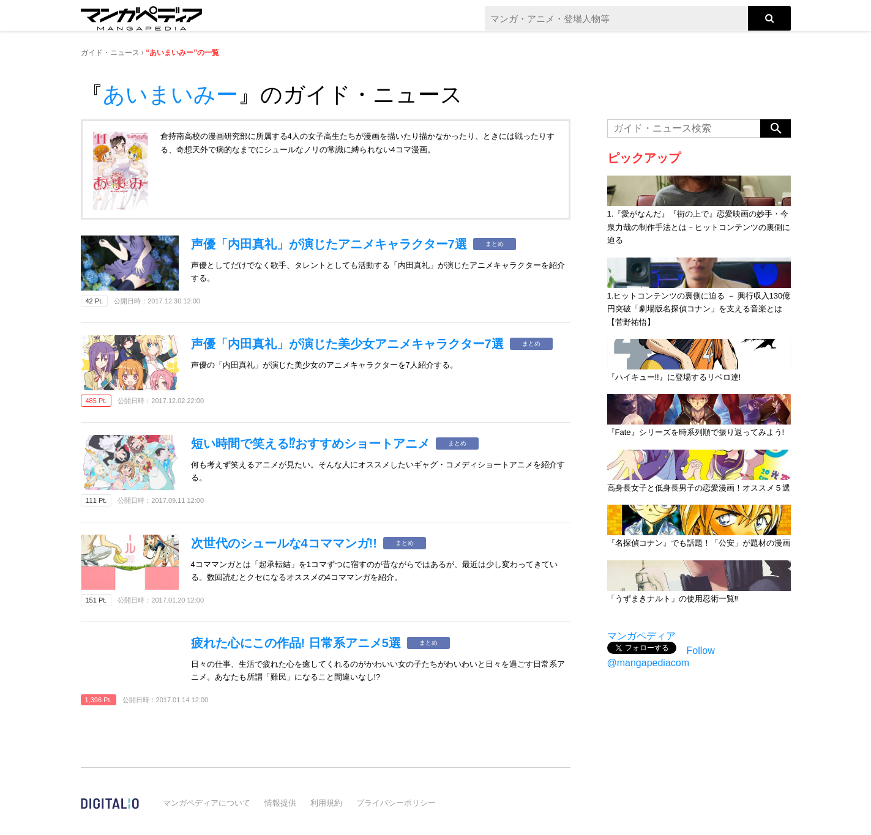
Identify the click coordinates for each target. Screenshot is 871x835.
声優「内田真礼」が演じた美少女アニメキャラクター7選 (347, 344)
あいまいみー (170, 94)
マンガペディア (641, 636)
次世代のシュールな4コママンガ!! (284, 543)
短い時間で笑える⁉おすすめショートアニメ (310, 443)
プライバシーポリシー (396, 802)
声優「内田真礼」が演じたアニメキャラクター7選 (329, 244)
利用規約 (326, 802)
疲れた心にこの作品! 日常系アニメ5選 (296, 643)
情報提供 (280, 802)
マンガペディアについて (206, 802)
